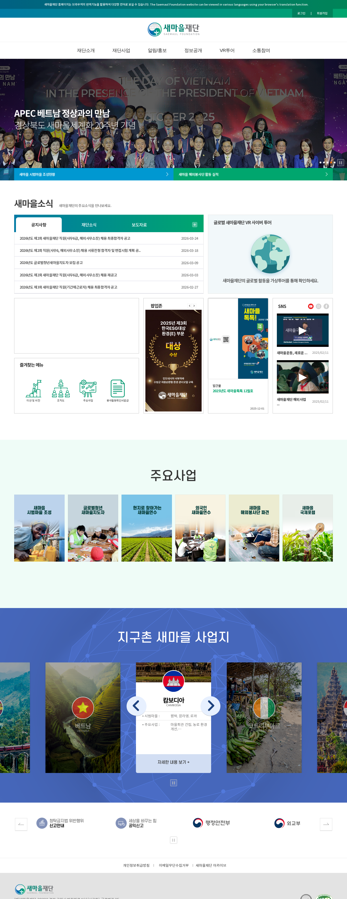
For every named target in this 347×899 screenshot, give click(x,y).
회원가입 (322, 13)
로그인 (301, 13)
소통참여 (261, 50)
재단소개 (86, 50)
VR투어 (227, 50)
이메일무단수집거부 (174, 865)
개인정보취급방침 (136, 865)
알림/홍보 (157, 50)
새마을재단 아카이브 (211, 865)
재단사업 (121, 50)
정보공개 (193, 50)
